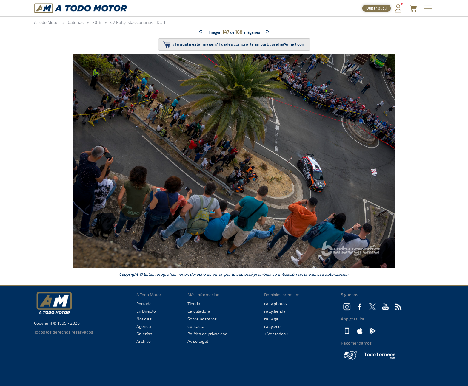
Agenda (143, 326)
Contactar (196, 326)
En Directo (146, 311)
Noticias (144, 318)
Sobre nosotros (202, 318)
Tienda (193, 303)
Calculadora (198, 311)
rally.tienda (275, 311)
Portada (144, 303)
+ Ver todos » (276, 333)
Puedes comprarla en (234, 44)
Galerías (144, 333)
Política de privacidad (207, 333)
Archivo (143, 341)
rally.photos (275, 303)
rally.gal (272, 318)
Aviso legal (197, 341)
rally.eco (272, 326)
